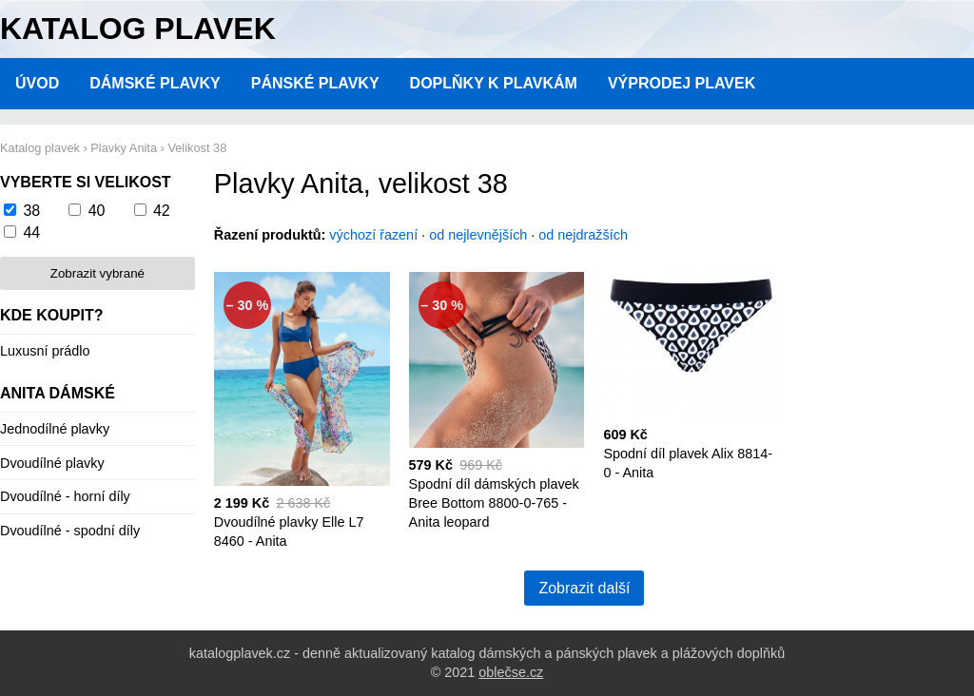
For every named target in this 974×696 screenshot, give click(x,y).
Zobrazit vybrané (97, 273)
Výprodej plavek (681, 83)
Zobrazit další (584, 588)
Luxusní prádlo (44, 350)
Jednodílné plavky (54, 428)
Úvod (37, 83)
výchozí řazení (373, 234)
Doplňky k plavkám (493, 83)
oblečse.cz (510, 672)
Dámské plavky (155, 83)
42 (161, 211)
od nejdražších (583, 234)
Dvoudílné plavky (52, 463)
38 (31, 211)
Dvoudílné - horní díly (65, 496)
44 (31, 232)
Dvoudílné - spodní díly (70, 530)
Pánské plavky (315, 83)
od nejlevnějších (478, 234)
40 (97, 211)
